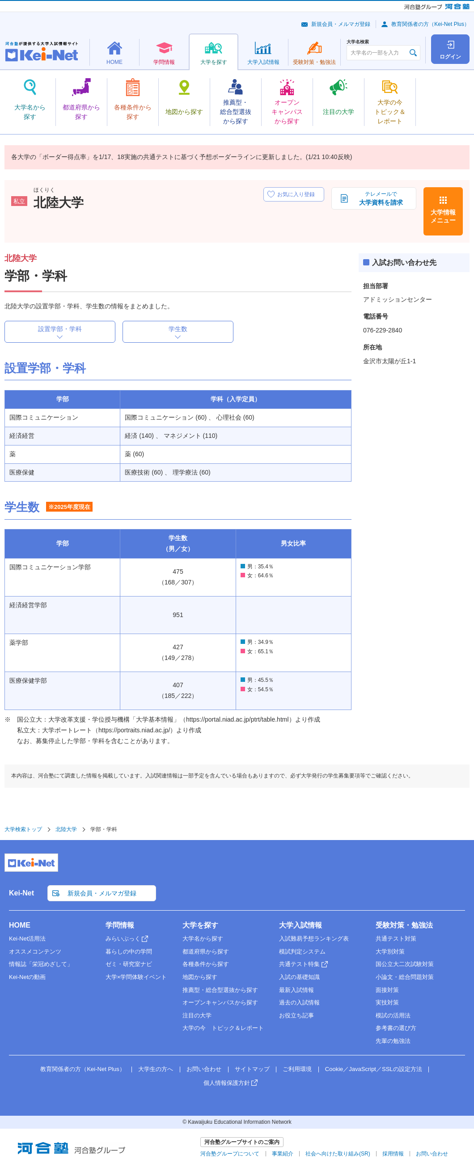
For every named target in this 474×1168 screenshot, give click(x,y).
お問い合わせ (203, 1069)
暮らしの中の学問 (129, 951)
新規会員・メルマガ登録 (340, 24)
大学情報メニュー (443, 216)
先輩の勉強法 (393, 1041)
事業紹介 (282, 1154)
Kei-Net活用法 (27, 938)
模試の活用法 (393, 1015)
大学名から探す (202, 938)
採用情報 (393, 1154)
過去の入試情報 (299, 1002)
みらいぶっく (123, 938)
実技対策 (387, 1002)
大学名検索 (358, 42)
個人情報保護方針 (226, 1083)
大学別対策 (390, 951)
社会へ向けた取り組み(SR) (337, 1154)
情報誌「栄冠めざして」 (41, 964)
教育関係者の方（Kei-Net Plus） (430, 24)
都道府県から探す (205, 951)
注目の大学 (197, 1015)
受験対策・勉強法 (404, 925)
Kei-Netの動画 (27, 977)
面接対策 (387, 990)
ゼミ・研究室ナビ (129, 964)
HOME (19, 925)
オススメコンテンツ (35, 951)
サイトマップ (252, 1069)
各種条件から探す (205, 964)
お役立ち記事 (296, 1015)
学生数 (178, 328)
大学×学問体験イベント (136, 977)
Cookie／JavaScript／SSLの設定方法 (373, 1069)
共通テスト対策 (396, 938)
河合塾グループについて (229, 1154)
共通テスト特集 (299, 964)
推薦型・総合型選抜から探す (220, 990)
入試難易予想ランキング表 (314, 938)
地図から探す (199, 977)
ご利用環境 (297, 1069)
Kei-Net (21, 893)
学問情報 (120, 925)
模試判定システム (302, 951)
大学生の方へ (155, 1069)
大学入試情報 (300, 925)
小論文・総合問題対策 (405, 977)
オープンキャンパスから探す (220, 1002)
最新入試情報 (296, 990)
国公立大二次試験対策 (405, 964)
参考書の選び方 (396, 1028)
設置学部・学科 (60, 328)
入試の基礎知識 (299, 977)
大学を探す (200, 925)
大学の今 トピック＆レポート (223, 1028)
